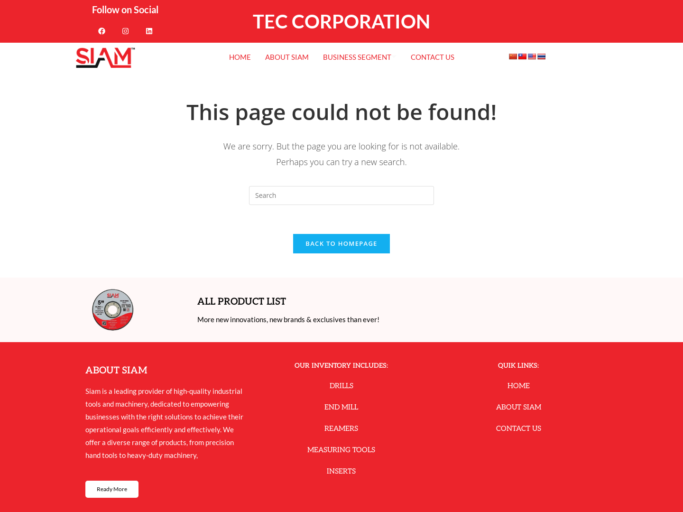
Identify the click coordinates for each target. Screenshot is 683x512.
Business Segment (360, 57)
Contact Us (432, 57)
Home (240, 57)
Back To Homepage (341, 243)
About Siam (287, 57)
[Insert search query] (341, 195)
